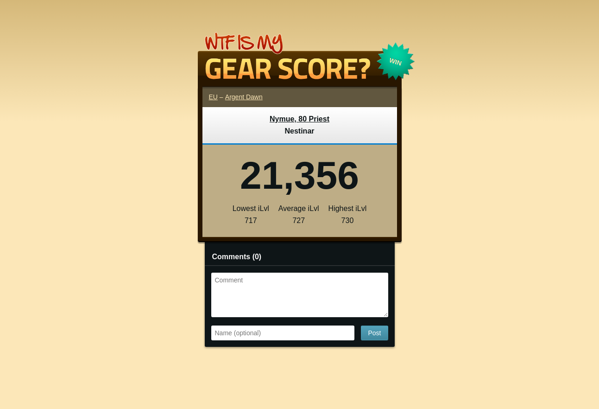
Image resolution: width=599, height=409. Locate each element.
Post (374, 333)
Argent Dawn (244, 97)
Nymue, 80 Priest (299, 119)
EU (213, 97)
